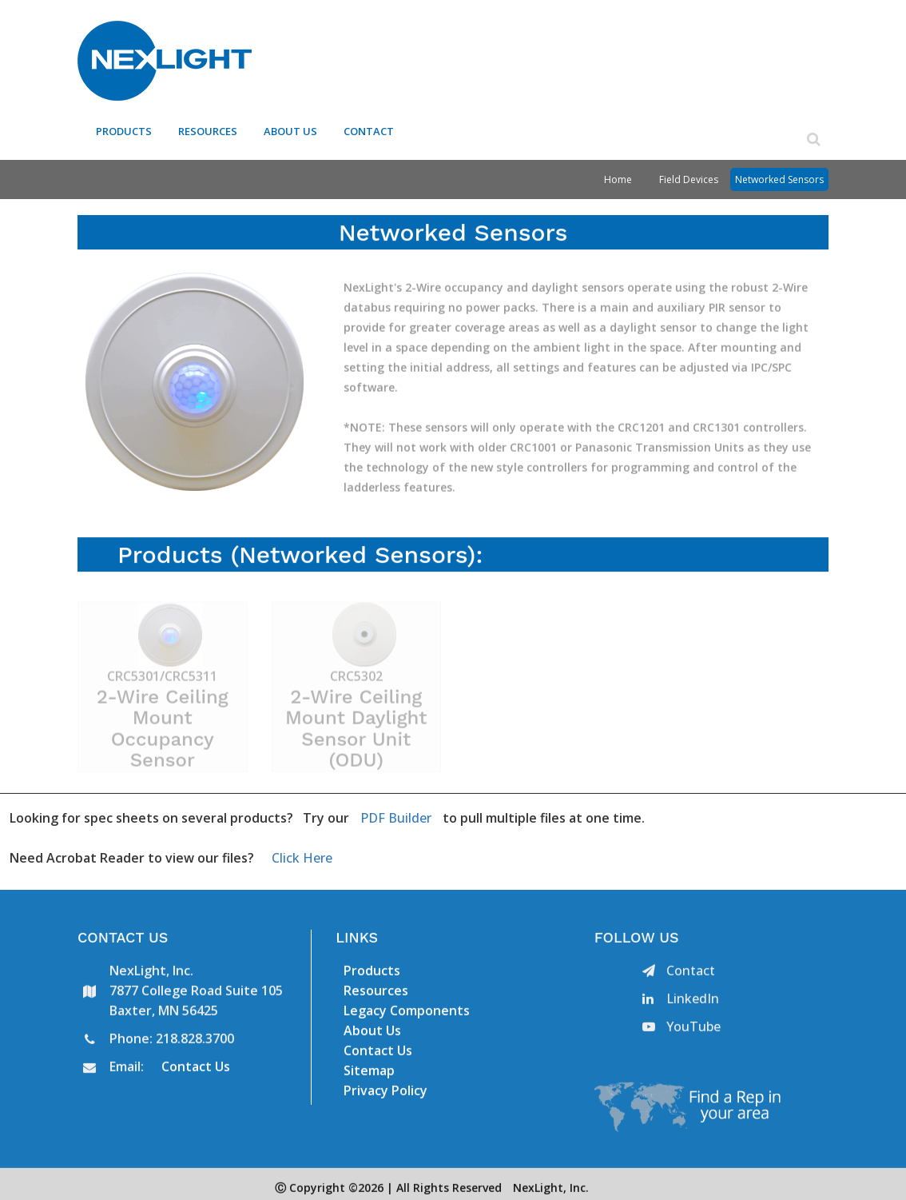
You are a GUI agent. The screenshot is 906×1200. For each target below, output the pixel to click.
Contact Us (195, 1067)
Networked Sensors (779, 174)
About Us (292, 127)
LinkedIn (680, 999)
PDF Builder (395, 812)
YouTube (681, 1027)
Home (618, 174)
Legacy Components (407, 1011)
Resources (209, 127)
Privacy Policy (385, 1091)
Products (125, 127)
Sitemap (369, 1071)
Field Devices (688, 174)
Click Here (302, 852)
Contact (370, 127)
